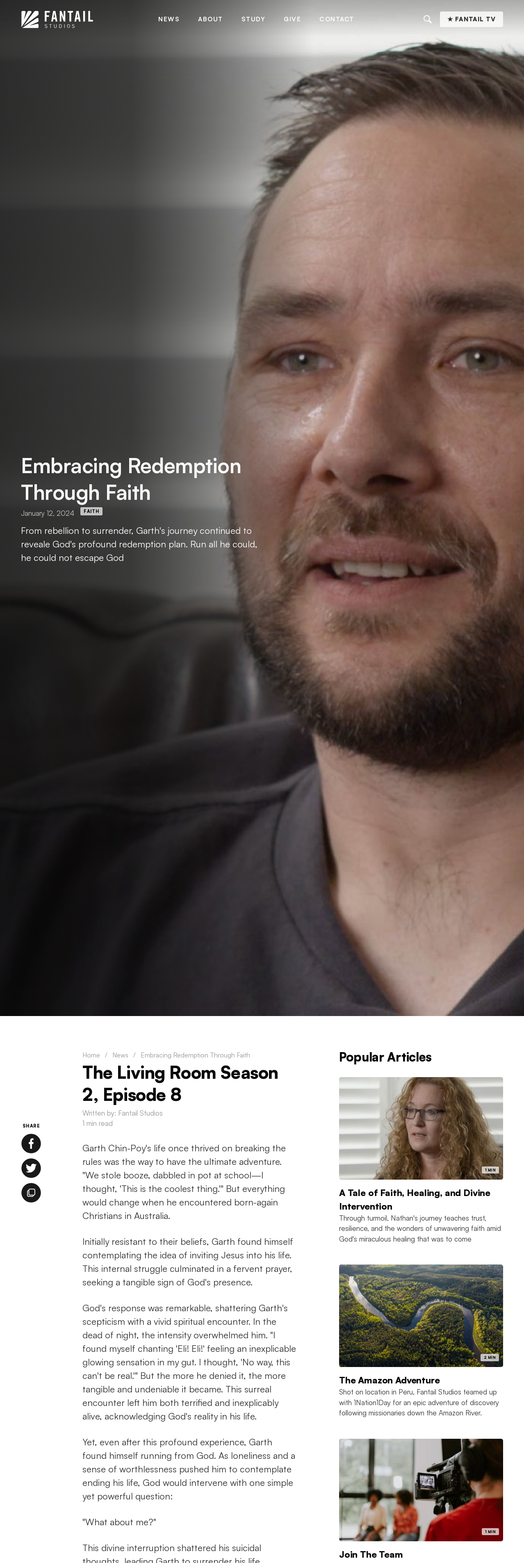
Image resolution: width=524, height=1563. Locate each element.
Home (91, 1055)
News (169, 19)
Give (292, 19)
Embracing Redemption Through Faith (195, 1055)
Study (253, 19)
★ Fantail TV (471, 19)
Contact (336, 19)
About (210, 19)
